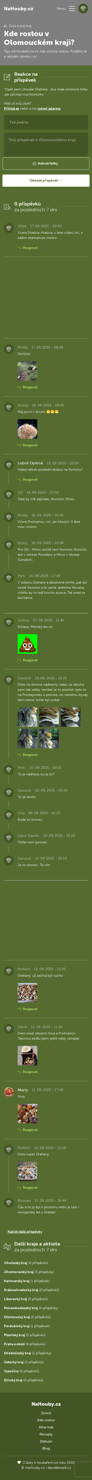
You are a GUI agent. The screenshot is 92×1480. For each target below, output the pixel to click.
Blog (46, 1448)
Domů (46, 1413)
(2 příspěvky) (27, 1353)
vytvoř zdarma (49, 109)
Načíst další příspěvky (25, 1232)
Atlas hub (46, 1427)
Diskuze (46, 1441)
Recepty (46, 1434)
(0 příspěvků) (26, 1263)
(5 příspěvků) (25, 1335)
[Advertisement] (46, 297)
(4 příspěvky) (31, 1308)
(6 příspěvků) (24, 1344)
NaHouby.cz (18, 8)
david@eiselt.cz (59, 1468)
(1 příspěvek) (27, 1281)
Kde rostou (46, 1420)
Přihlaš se (11, 109)
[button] (72, 8)
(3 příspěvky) (29, 1272)
